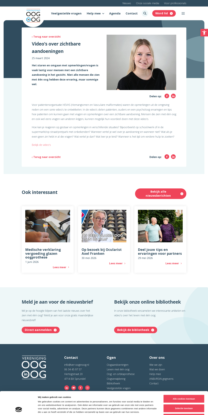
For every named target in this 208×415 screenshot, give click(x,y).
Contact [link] (132, 13)
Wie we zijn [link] (155, 364)
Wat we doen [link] (157, 369)
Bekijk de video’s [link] (41, 145)
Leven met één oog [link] (118, 369)
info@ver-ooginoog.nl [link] (76, 364)
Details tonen (156, 409)
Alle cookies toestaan (184, 377)
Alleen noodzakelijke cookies (184, 396)
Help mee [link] (94, 13)
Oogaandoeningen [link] (117, 364)
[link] (204, 32)
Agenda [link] (115, 13)
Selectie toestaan (184, 386)
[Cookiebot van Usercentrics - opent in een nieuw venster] (18, 409)
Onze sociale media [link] (147, 3)
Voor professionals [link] (175, 3)
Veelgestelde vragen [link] (66, 13)
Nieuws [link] (126, 3)
